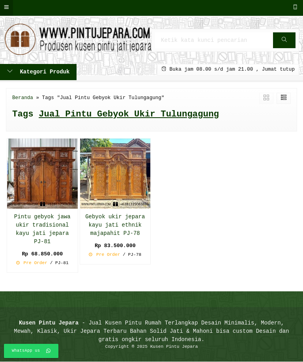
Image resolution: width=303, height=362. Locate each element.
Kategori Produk (38, 72)
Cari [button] (285, 43)
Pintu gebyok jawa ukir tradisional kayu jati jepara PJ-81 (42, 229)
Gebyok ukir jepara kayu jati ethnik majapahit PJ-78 (115, 225)
